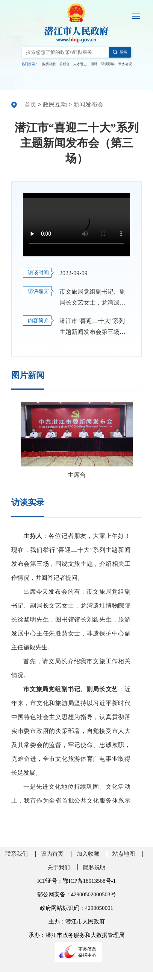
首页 (30, 104)
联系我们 (16, 854)
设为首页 (52, 854)
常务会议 (125, 64)
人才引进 (80, 64)
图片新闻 (27, 375)
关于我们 (58, 867)
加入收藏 (88, 854)
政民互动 (55, 104)
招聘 (94, 64)
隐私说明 (94, 867)
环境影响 (108, 64)
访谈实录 (27, 502)
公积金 (64, 64)
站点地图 (123, 854)
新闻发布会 (88, 104)
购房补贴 (49, 64)
